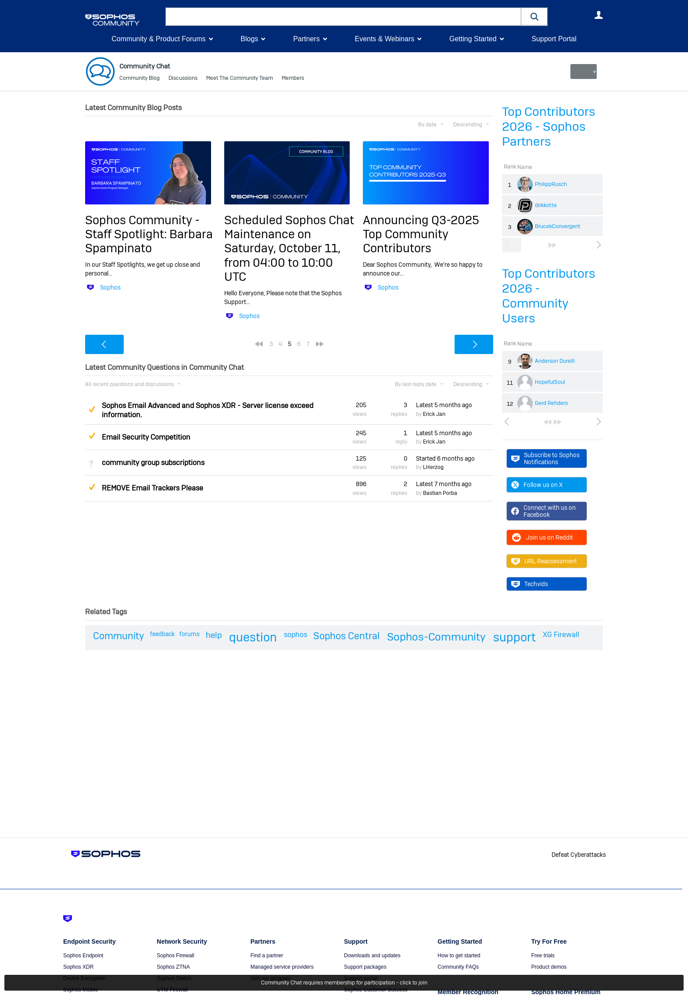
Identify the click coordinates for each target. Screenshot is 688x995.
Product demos (549, 967)
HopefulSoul (550, 382)
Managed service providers (282, 967)
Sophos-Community (436, 637)
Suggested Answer (91, 409)
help (214, 635)
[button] (534, 16)
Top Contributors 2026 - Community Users (548, 295)
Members (293, 78)
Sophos (110, 287)
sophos (295, 634)
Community (118, 636)
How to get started (458, 955)
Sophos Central (346, 636)
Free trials (543, 955)
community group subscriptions (153, 462)
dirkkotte (546, 205)
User (598, 15)
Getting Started (473, 39)
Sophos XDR (78, 967)
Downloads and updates (372, 955)
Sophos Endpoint (83, 955)
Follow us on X (537, 485)
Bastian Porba (440, 492)
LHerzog (433, 467)
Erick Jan (434, 414)
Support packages (365, 967)
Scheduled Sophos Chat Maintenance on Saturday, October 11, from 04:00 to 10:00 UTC (289, 248)
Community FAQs (458, 967)
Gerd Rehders (551, 403)
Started (445, 458)
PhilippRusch (551, 184)
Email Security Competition (146, 437)
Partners (306, 39)
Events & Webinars (384, 39)
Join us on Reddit (542, 537)
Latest (444, 405)
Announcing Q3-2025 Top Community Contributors (421, 234)
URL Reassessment (544, 561)
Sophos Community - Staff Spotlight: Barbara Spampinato (149, 234)
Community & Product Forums (158, 39)
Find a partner (267, 955)
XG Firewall (561, 634)
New (582, 71)
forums (189, 634)
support (514, 637)
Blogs (249, 39)
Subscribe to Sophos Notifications (545, 458)
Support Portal (553, 39)
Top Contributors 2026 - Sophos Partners (548, 127)
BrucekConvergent (557, 226)
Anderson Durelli (555, 361)
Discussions (182, 78)
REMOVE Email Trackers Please (152, 488)
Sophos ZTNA (173, 967)
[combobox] (343, 16)
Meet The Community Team (239, 78)
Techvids (529, 584)
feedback (162, 634)
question (253, 637)
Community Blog (139, 78)
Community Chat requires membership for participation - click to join (344, 982)
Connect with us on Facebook (543, 511)
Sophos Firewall (175, 955)
